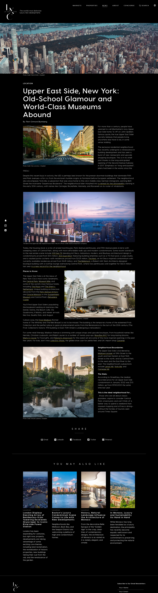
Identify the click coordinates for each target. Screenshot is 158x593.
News (105, 5)
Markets (77, 5)
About (115, 5)
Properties (92, 5)
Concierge (129, 5)
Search (145, 5)
